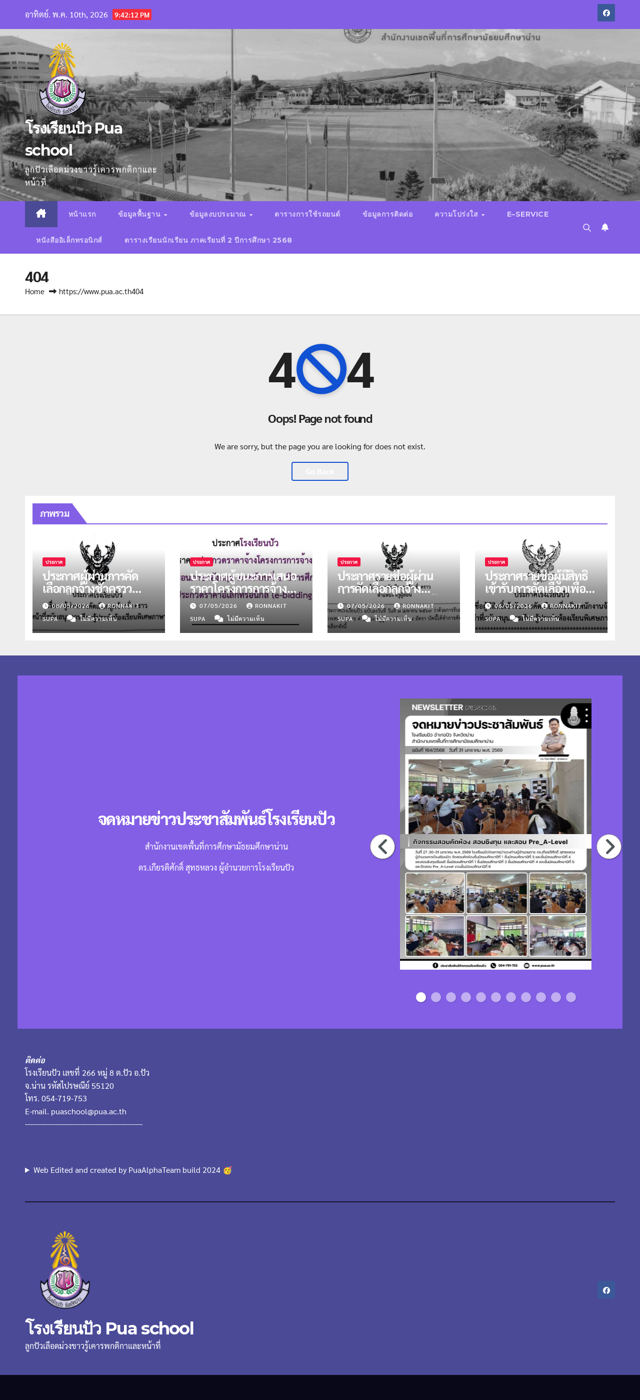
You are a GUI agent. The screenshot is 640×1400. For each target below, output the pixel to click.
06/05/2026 (514, 605)
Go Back (320, 471)
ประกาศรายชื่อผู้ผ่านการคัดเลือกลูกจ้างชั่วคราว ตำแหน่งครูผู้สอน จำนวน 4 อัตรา (387, 594)
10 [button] (557, 997)
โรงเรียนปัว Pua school (109, 1328)
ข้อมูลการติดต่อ (387, 214)
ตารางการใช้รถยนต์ (307, 214)
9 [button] (541, 997)
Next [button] (609, 847)
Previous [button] (383, 847)
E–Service (528, 214)
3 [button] (451, 997)
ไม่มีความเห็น (99, 618)
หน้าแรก (82, 214)
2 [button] (436, 997)
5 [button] (481, 997)
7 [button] (511, 997)
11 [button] (572, 997)
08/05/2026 (72, 605)
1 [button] (421, 997)
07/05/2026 (220, 605)
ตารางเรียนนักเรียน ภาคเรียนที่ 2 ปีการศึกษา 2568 (208, 240)
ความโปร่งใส (457, 214)
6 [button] (496, 997)
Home (34, 291)
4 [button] (466, 997)
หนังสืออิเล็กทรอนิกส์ (69, 240)
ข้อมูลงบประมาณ (219, 214)
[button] (587, 227)
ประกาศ (54, 561)
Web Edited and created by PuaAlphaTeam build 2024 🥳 (133, 1169)
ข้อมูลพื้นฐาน (140, 214)
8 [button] (526, 997)
